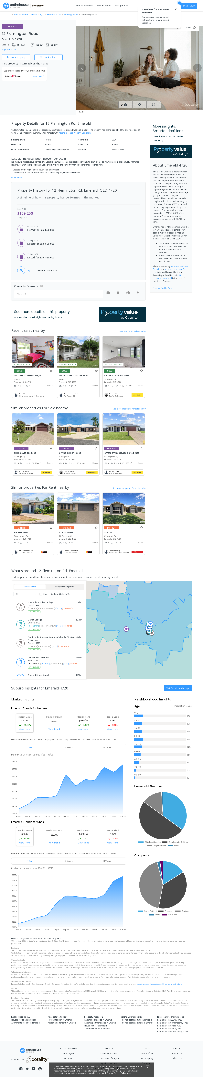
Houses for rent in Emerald (60, 1019)
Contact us (177, 1053)
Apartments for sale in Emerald (25, 1022)
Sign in (30, 270)
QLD (42, 14)
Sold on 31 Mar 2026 (113, 364)
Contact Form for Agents (109, 1058)
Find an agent (68, 1053)
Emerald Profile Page (163, 288)
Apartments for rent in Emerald (62, 1022)
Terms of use (147, 1053)
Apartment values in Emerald (97, 1028)
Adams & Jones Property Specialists (75, 132)
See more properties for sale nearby (129, 408)
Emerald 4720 (54, 14)
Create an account (109, 1053)
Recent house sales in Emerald (98, 1019)
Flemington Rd (71, 14)
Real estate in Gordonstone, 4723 (172, 1022)
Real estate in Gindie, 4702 (169, 1025)
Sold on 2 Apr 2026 (67, 364)
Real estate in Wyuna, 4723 (169, 1019)
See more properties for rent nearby (129, 488)
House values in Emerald (95, 1025)
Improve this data (9, 49)
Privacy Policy (120, 1073)
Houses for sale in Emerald (23, 1019)
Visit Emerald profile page (177, 688)
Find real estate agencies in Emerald (137, 1022)
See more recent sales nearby (132, 331)
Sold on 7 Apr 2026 (22, 364)
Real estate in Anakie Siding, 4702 (172, 1031)
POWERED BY (30, 1059)
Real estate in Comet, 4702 (169, 1028)
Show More (16, 177)
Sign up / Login (188, 5)
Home (34, 14)
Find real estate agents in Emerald (136, 1019)
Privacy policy (147, 1058)
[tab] (30, 747)
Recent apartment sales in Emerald (100, 1022)
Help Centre (177, 1058)
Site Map (68, 1058)
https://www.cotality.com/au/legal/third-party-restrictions (159, 984)
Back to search (21, 14)
